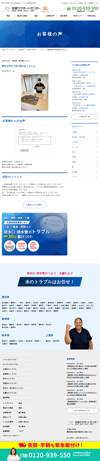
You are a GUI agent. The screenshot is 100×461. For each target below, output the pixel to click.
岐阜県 (6, 336)
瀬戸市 (12, 306)
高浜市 (27, 312)
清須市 (78, 303)
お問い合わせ (72, 3)
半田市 (65, 306)
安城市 (4, 312)
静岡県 (6, 319)
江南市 (85, 303)
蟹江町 (46, 309)
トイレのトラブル (9, 360)
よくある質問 (64, 3)
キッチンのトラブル (10, 365)
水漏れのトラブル (9, 393)
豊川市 (65, 312)
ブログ (97, 3)
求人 (85, 3)
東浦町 (85, 309)
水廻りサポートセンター (9, 49)
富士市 (50, 325)
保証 (36, 16)
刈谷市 (19, 312)
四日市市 (56, 342)
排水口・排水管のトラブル (13, 389)
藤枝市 (12, 325)
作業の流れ (91, 16)
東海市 (35, 306)
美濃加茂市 (21, 345)
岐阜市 (4, 342)
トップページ (8, 404)
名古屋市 (5, 303)
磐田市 (42, 325)
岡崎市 (12, 312)
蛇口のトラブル (9, 379)
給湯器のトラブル (9, 374)
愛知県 (6, 297)
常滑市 (42, 306)
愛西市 (13, 303)
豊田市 (42, 312)
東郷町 (13, 309)
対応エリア (77, 16)
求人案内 (22, 427)
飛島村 (30, 309)
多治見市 (30, 342)
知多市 (19, 306)
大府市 (70, 303)
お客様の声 (50, 16)
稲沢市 (29, 303)
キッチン (26, 61)
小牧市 (4, 306)
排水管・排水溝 (17, 61)
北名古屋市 (75, 306)
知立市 (35, 312)
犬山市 (36, 303)
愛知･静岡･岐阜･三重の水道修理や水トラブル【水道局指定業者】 (18, 3)
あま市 (91, 306)
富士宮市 (5, 328)
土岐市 (12, 345)
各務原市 (13, 342)
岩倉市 (44, 303)
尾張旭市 (62, 303)
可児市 (21, 342)
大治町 (38, 309)
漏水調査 (6, 398)
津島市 (27, 306)
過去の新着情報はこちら (84, 411)
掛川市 (19, 325)
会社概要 (80, 3)
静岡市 (13, 328)
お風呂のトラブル (9, 370)
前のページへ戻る (30, 205)
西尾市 (50, 312)
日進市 (57, 306)
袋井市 (35, 325)
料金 (8, 16)
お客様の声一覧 (87, 116)
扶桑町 (68, 309)
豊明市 (50, 306)
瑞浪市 (4, 345)
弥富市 (84, 306)
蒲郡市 (73, 312)
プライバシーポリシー (11, 436)
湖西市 (27, 325)
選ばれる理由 (22, 16)
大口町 (61, 309)
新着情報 (91, 3)
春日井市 (52, 303)
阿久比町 (77, 309)
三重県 (49, 336)
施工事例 (63, 16)
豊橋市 (57, 312)
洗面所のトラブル (9, 384)
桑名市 (47, 342)
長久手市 (22, 309)
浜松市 (4, 325)
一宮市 (21, 303)
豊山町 (53, 309)
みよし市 (5, 309)
